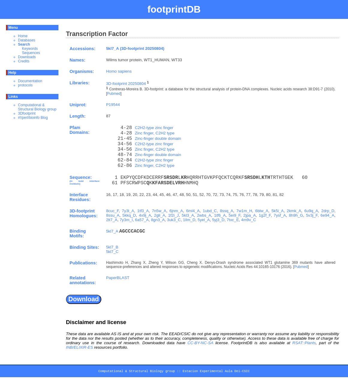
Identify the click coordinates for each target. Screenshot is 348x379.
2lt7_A (111, 220)
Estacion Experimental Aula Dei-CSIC (216, 372)
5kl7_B (112, 247)
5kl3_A (188, 215)
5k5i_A (278, 211)
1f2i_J (173, 215)
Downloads (27, 57)
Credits (23, 61)
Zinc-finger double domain (158, 138)
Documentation (30, 81)
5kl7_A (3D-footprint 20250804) (135, 48)
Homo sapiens (119, 71)
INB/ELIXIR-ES (79, 347)
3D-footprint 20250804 (126, 83)
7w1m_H (244, 211)
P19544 (113, 104)
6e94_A (327, 215)
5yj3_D (218, 220)
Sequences (31, 53)
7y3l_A (128, 211)
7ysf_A (280, 215)
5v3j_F (312, 215)
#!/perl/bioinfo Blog (33, 118)
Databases (26, 40)
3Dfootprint (27, 113)
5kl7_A (112, 231)
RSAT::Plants (304, 343)
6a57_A (142, 220)
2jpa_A (249, 215)
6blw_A (262, 211)
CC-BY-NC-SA (200, 343)
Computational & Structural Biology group (37, 107)
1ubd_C (210, 211)
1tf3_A (143, 211)
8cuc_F (112, 211)
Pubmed (113, 94)
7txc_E (233, 220)
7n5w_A (159, 211)
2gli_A (159, 215)
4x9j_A (145, 215)
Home (23, 36)
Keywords (30, 49)
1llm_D (189, 220)
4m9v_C (248, 220)
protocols (25, 85)
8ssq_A (226, 211)
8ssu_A (112, 215)
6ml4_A (193, 211)
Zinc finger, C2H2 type (154, 133)
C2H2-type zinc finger (154, 127)
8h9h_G (296, 215)
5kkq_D (129, 215)
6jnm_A (176, 211)
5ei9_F (234, 215)
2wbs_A (204, 215)
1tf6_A (220, 215)
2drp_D (328, 211)
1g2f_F (265, 215)
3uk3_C (174, 220)
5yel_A (204, 220)
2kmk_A (294, 211)
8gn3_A (158, 220)
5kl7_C (112, 251)
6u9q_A (311, 211)
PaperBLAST (117, 277)
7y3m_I (126, 220)
